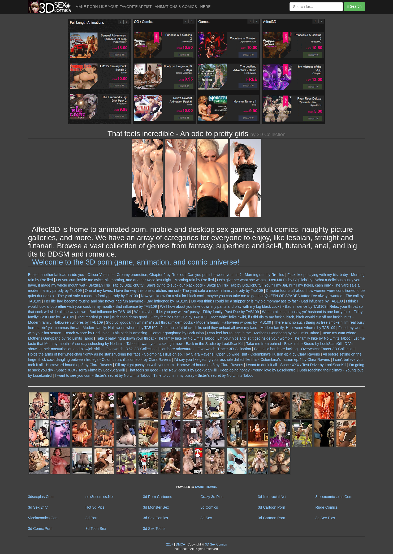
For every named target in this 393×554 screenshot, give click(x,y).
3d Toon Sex (95, 528)
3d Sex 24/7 (38, 507)
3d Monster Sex (156, 507)
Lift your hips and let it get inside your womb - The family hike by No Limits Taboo (283, 338)
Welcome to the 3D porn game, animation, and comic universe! (135, 262)
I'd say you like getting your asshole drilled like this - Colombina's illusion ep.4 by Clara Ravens (252, 359)
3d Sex (206, 518)
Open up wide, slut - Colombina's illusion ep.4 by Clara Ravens (268, 354)
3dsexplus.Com (41, 497)
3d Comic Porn (40, 528)
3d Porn (91, 518)
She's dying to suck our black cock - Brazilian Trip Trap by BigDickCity (203, 285)
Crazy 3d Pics (211, 497)
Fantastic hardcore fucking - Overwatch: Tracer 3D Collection (304, 349)
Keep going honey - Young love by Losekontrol (258, 370)
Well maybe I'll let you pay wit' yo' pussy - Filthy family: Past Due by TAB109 (196, 312)
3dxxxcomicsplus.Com (333, 497)
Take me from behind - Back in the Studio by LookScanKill (294, 343)
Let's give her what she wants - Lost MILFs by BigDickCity (264, 280)
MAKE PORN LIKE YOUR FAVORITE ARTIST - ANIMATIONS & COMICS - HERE (143, 7)
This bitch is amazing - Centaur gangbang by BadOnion (158, 333)
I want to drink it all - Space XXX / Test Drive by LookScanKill (296, 365)
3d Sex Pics (325, 518)
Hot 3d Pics (95, 507)
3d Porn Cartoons (157, 497)
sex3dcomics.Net (99, 497)
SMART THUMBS (206, 487)
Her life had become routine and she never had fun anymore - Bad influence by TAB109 (116, 301)
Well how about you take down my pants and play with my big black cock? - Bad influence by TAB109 (243, 306)
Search (354, 6)
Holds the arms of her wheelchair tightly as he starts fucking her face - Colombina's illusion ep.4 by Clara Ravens (120, 354)
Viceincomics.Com (43, 518)
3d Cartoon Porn (271, 507)
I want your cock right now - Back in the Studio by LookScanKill (191, 343)
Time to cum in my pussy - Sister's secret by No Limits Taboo (203, 375)
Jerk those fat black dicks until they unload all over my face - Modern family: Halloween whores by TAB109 (248, 328)
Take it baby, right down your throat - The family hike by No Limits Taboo (155, 338)
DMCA (180, 544)
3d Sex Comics (155, 518)
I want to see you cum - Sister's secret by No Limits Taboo (102, 375)
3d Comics (209, 507)
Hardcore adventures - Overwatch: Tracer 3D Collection (205, 349)
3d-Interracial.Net (272, 497)
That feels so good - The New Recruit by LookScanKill (172, 370)
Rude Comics (326, 507)
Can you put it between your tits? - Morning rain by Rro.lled (235, 274)
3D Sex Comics (215, 544)
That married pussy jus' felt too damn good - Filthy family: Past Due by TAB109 (141, 317)
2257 (169, 544)
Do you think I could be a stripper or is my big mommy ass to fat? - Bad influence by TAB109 (267, 301)
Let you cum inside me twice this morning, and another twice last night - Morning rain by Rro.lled (135, 280)
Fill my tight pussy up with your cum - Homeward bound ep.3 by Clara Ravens (179, 365)
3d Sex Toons (154, 528)
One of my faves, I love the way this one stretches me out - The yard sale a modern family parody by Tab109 (174, 290)
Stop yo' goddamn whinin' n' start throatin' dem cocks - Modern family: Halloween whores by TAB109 (188, 322)
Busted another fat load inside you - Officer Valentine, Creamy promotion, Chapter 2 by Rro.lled (106, 274)
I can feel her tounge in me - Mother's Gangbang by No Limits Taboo (263, 333)
